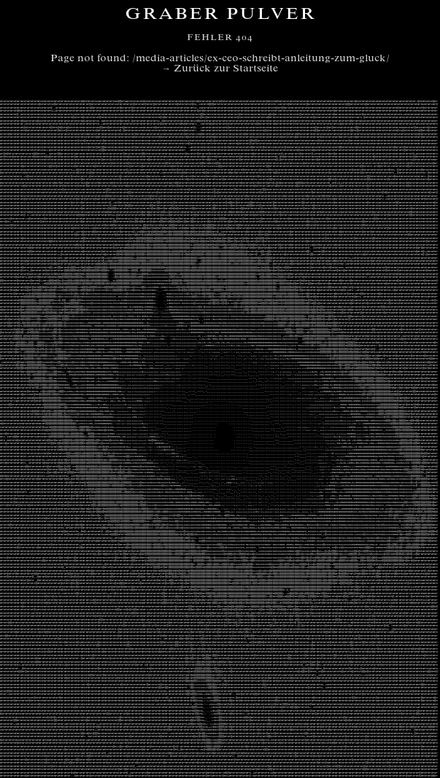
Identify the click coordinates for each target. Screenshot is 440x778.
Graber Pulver (220, 15)
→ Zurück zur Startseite (220, 69)
